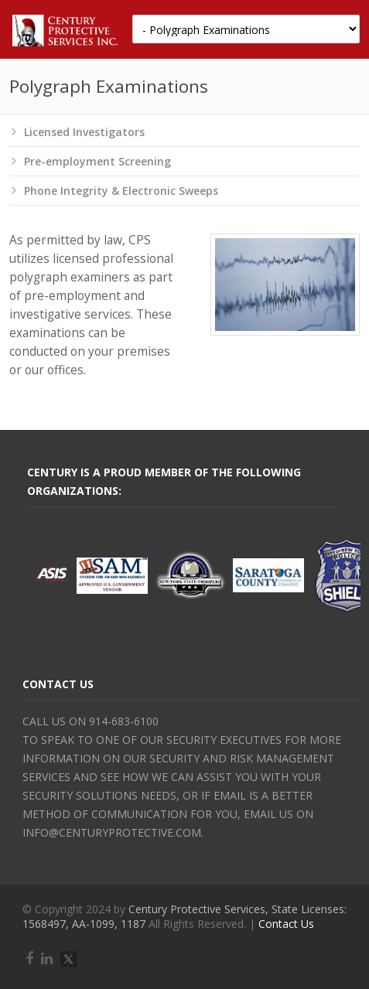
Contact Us (286, 923)
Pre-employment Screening (97, 161)
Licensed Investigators (84, 131)
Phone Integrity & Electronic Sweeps (121, 190)
